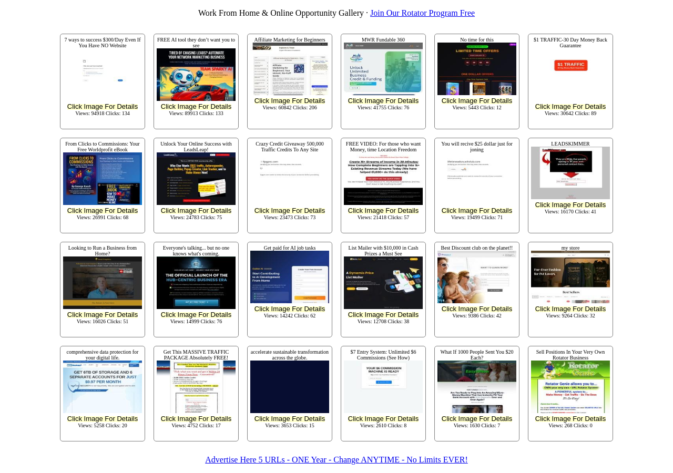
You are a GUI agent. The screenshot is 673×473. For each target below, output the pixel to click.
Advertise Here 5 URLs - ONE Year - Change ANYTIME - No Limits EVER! (336, 459)
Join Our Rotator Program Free (422, 12)
